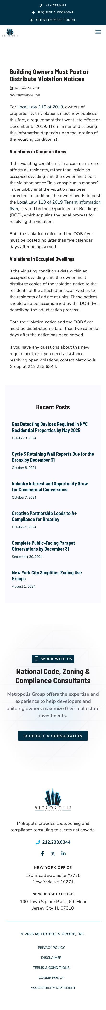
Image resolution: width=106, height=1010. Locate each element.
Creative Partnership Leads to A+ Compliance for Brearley (44, 516)
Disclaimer (51, 957)
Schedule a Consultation (53, 736)
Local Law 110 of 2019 (40, 107)
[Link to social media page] (42, 853)
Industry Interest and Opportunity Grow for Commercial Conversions (50, 487)
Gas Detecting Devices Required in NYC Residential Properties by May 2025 (50, 427)
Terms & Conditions (51, 968)
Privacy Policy (51, 947)
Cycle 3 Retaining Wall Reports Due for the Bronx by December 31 (53, 457)
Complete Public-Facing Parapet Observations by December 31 (43, 546)
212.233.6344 (56, 842)
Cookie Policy (51, 978)
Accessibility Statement (53, 988)
